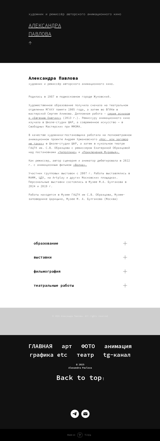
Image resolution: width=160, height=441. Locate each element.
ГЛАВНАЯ (40, 346)
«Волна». (80, 164)
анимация (118, 346)
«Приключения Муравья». (101, 152)
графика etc (48, 354)
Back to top (80, 377)
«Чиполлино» (67, 152)
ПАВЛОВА (40, 33)
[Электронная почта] (85, 414)
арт (67, 346)
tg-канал (117, 354)
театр (85, 354)
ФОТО (88, 346)
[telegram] (75, 414)
